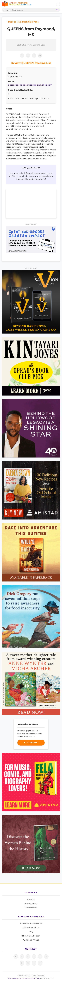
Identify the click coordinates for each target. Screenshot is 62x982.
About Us (31, 899)
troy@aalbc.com (31, 936)
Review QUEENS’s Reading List (31, 63)
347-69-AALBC (31, 940)
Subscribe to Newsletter (31, 923)
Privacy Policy (31, 903)
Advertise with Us (31, 927)
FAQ (31, 932)
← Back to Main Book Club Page (22, 22)
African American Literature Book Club (23, 978)
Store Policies (31, 908)
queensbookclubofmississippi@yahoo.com (30, 85)
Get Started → (31, 742)
